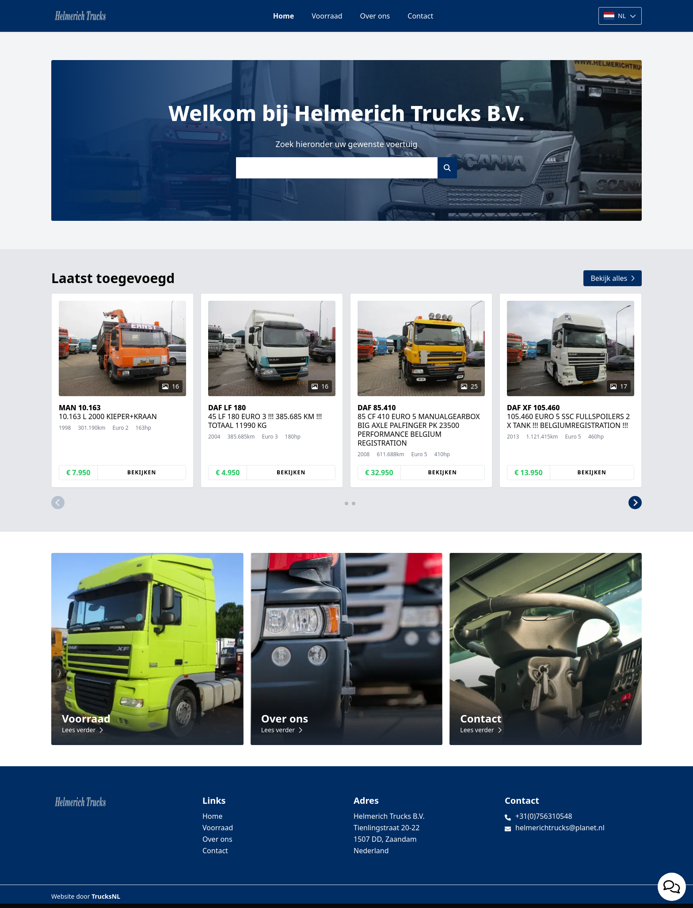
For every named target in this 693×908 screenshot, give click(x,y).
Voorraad (327, 16)
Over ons (375, 16)
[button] (58, 503)
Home (283, 16)
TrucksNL (105, 896)
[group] (122, 390)
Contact (420, 16)
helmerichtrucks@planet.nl (560, 827)
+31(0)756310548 (543, 816)
